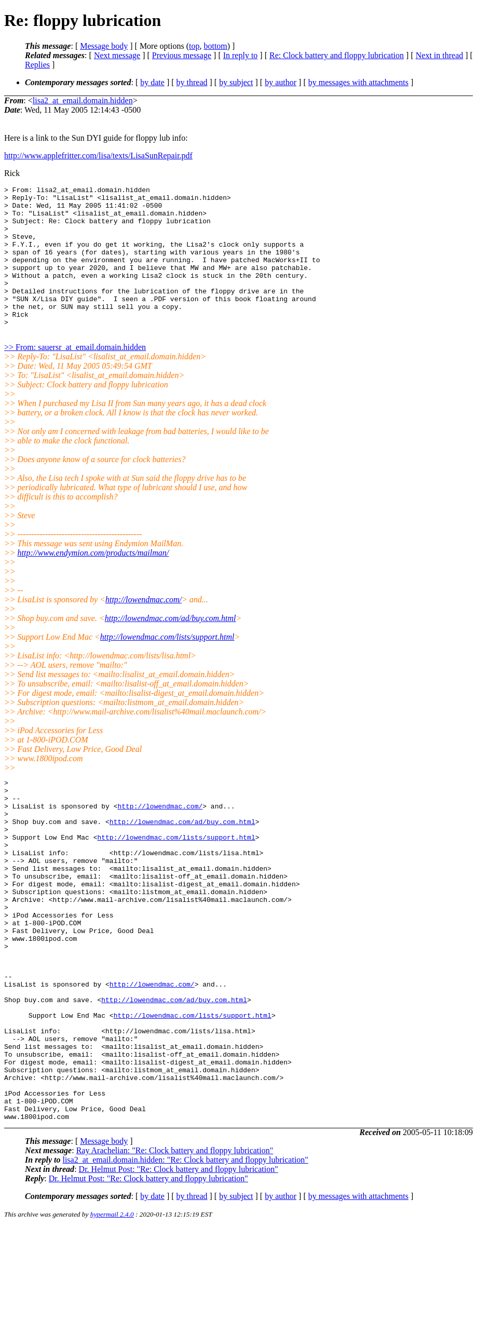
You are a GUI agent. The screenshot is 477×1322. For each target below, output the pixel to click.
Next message (117, 55)
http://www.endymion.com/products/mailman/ (93, 580)
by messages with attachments (358, 82)
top (194, 46)
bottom (215, 46)
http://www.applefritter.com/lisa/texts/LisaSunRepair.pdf (98, 155)
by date (152, 82)
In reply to (240, 55)
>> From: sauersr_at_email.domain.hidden (75, 375)
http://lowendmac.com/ (143, 627)
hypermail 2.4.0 (112, 1309)
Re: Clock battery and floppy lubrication (336, 55)
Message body (104, 46)
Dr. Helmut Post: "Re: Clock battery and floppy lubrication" (178, 1264)
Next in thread (440, 55)
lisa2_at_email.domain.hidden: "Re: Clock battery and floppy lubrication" (185, 1254)
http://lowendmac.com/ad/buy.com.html (170, 646)
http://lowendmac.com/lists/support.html (167, 664)
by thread (192, 82)
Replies (37, 64)
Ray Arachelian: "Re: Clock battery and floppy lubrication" (175, 1245)
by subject (236, 82)
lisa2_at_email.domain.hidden (83, 100)
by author (280, 82)
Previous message (181, 55)
